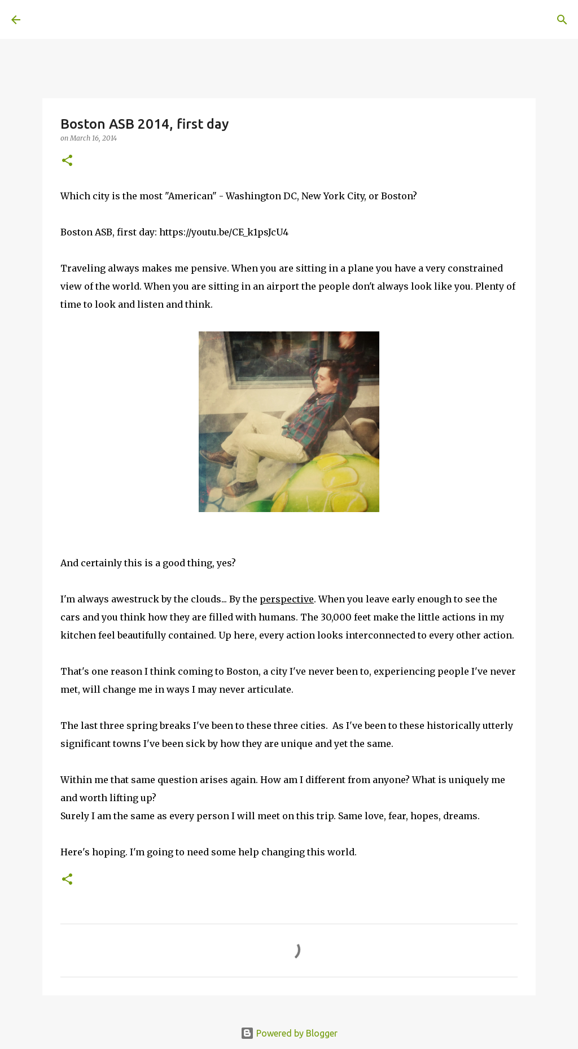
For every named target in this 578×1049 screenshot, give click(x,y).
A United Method (103, 19)
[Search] (189, 19)
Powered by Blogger (289, 1033)
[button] (67, 161)
